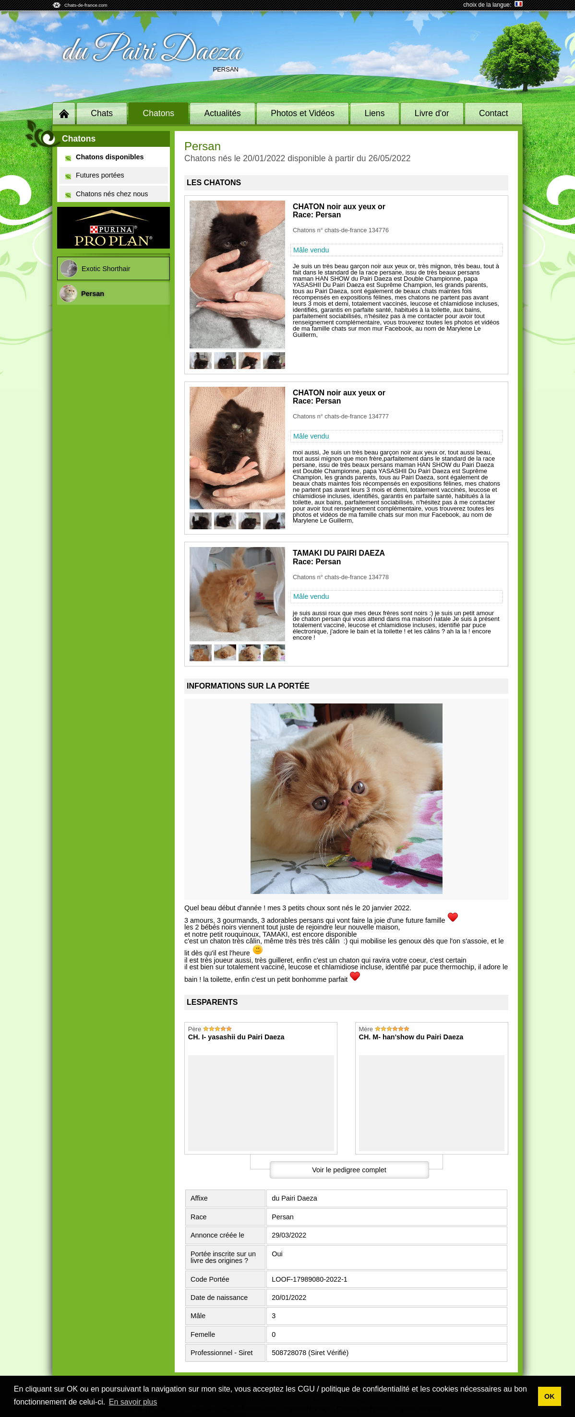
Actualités (222, 113)
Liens (374, 113)
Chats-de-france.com (86, 5)
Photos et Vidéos (303, 113)
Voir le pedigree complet (349, 1170)
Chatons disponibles (104, 157)
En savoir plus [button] (133, 1402)
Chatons (159, 113)
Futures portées (94, 175)
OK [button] (549, 1396)
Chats (102, 113)
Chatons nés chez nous (106, 194)
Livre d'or (432, 113)
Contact (493, 113)
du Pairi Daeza (151, 52)
